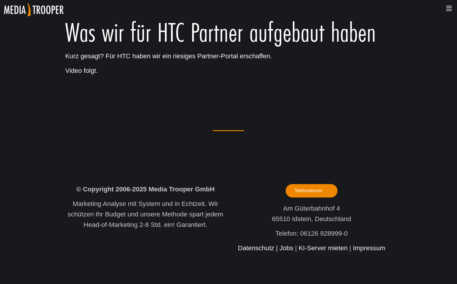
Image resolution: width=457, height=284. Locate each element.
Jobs (286, 248)
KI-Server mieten (323, 248)
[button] (262, 8)
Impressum (369, 248)
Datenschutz (256, 248)
